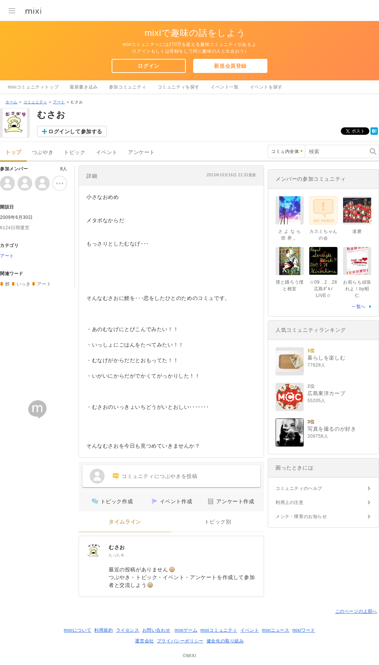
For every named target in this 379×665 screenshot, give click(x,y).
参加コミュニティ (127, 87)
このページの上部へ (356, 611)
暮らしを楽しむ (326, 358)
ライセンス (127, 630)
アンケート (141, 152)
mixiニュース (275, 630)
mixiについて (77, 630)
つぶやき (42, 152)
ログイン (148, 66)
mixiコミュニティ (219, 630)
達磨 (357, 231)
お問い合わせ (156, 630)
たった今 (116, 555)
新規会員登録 (230, 66)
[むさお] (93, 551)
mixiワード (303, 630)
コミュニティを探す (179, 87)
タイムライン (125, 522)
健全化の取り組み (225, 641)
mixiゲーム (186, 630)
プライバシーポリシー (180, 641)
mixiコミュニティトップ (33, 87)
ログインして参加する (75, 131)
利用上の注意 (290, 502)
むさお (117, 547)
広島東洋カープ (326, 393)
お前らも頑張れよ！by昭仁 (357, 289)
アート (59, 102)
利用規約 (103, 630)
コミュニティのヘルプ (299, 488)
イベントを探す (266, 87)
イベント (107, 152)
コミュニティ (35, 102)
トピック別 (217, 522)
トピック (74, 152)
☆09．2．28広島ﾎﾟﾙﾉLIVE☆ (323, 289)
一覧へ (359, 306)
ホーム (11, 102)
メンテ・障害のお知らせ (301, 516)
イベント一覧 (225, 87)
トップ (13, 152)
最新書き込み (84, 87)
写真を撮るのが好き (331, 429)
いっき (24, 284)
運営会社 (144, 641)
